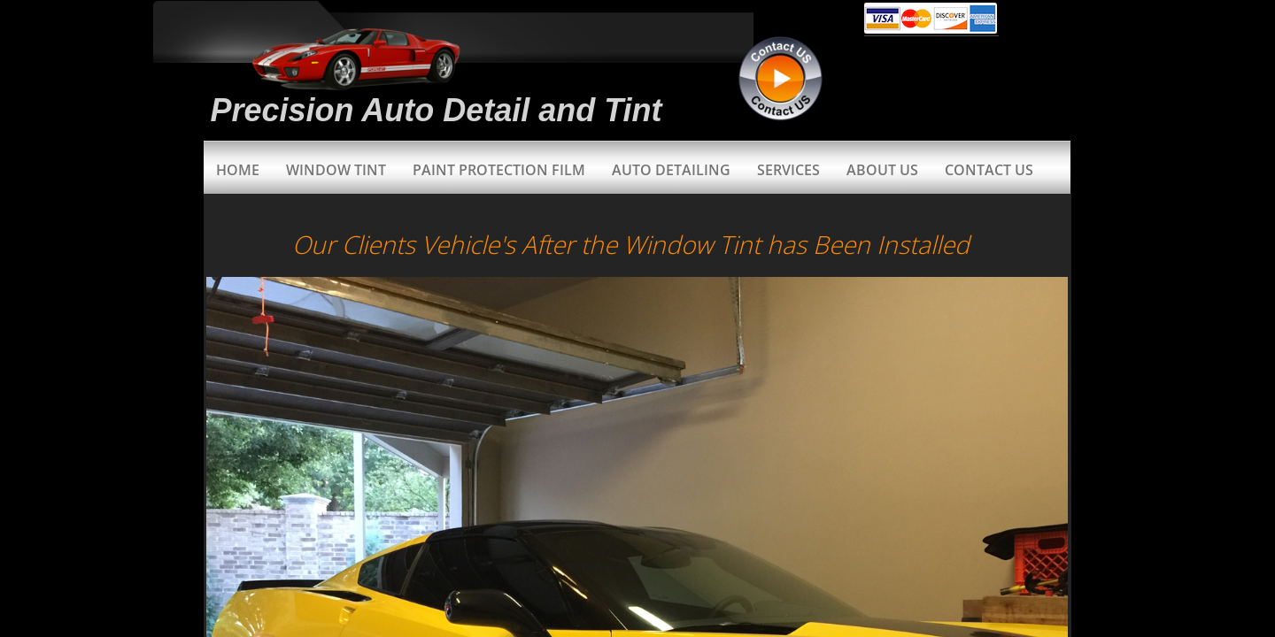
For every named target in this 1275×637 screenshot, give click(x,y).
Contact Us (989, 170)
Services (788, 170)
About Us (882, 170)
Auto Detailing (671, 170)
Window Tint (336, 170)
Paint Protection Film (499, 170)
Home (237, 170)
